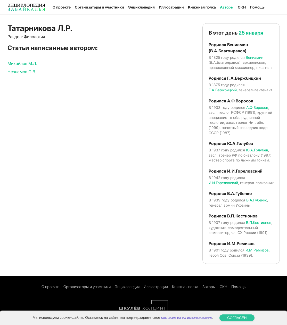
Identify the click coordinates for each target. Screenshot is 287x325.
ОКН (242, 7)
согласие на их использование (186, 317)
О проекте (62, 7)
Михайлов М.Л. (22, 63)
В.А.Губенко (256, 200)
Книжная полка (202, 7)
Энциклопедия (141, 7)
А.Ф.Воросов (257, 107)
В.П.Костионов (258, 222)
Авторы (227, 7)
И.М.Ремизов (257, 250)
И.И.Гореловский (223, 183)
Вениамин (254, 57)
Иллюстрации (171, 7)
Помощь (257, 7)
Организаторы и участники (99, 7)
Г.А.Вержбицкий (223, 90)
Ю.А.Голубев (257, 150)
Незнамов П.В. (21, 71)
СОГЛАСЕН (237, 318)
